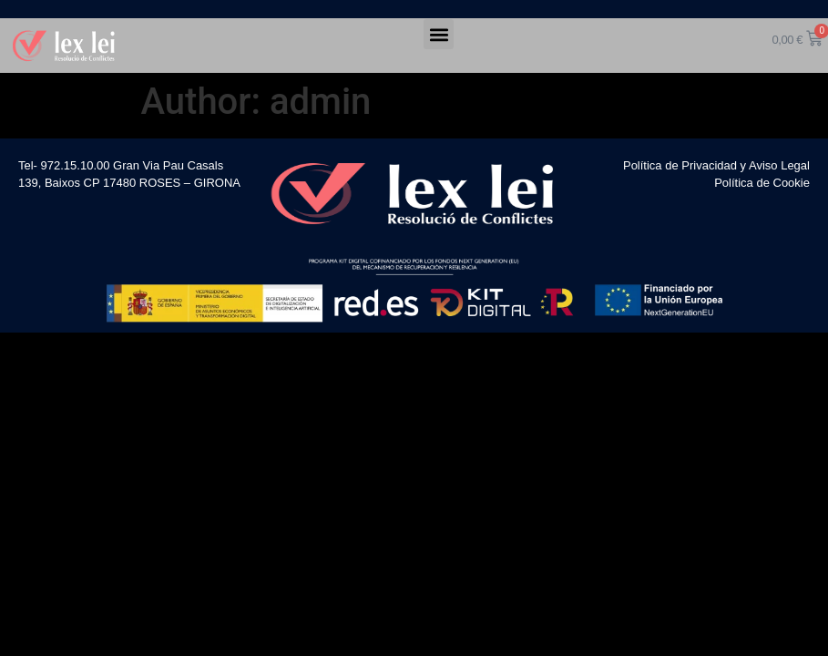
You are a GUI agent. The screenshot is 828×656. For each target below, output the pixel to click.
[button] (439, 34)
